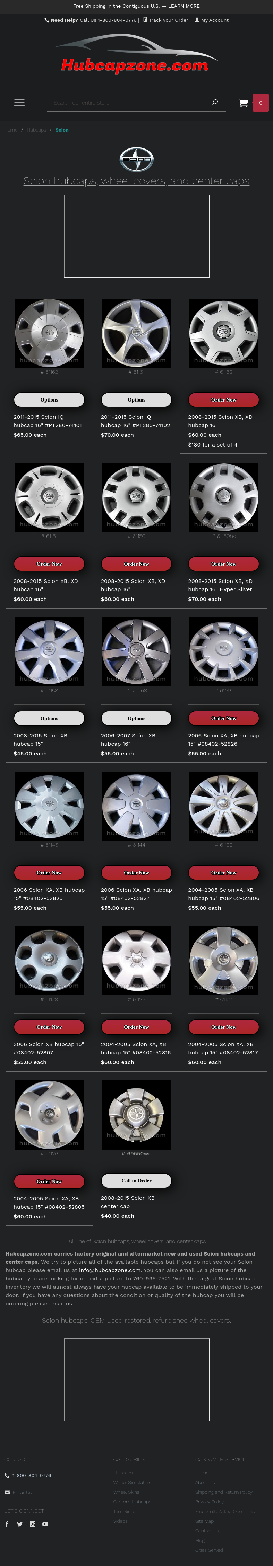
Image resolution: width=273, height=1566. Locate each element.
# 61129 (49, 964)
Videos (120, 1521)
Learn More (184, 6)
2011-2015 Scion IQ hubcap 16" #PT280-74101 (48, 421)
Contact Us (207, 1530)
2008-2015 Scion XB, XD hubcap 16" (220, 421)
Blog (200, 1540)
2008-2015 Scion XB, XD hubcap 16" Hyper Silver (220, 585)
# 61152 (223, 337)
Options (49, 400)
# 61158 (49, 655)
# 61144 (136, 810)
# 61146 (223, 655)
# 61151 (49, 501)
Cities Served (209, 1550)
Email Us (22, 1492)
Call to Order (136, 1181)
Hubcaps (36, 130)
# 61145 (49, 810)
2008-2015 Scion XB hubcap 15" (40, 739)
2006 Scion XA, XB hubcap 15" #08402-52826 (223, 739)
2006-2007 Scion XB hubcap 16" (128, 739)
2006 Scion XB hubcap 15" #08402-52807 (49, 1048)
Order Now (224, 400)
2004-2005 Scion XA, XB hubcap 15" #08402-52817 (223, 1048)
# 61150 (136, 501)
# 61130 (223, 810)
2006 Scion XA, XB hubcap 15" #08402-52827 (136, 893)
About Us (205, 1482)
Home (11, 130)
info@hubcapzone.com (110, 1270)
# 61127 (223, 964)
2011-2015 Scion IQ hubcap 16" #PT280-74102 (135, 421)
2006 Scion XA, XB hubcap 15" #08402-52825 (49, 893)
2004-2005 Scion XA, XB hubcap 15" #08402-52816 (136, 1048)
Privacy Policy (209, 1501)
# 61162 (49, 337)
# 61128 (136, 964)
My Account (212, 20)
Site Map (204, 1521)
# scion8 (136, 655)
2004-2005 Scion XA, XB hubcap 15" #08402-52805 (49, 1202)
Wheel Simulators (132, 1482)
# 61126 (49, 1118)
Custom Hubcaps (132, 1501)
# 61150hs (223, 501)
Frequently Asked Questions (225, 1511)
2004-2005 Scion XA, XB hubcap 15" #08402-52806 (223, 893)
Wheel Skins (126, 1492)
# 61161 (136, 337)
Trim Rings (124, 1511)
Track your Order (165, 20)
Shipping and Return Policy (224, 1492)
